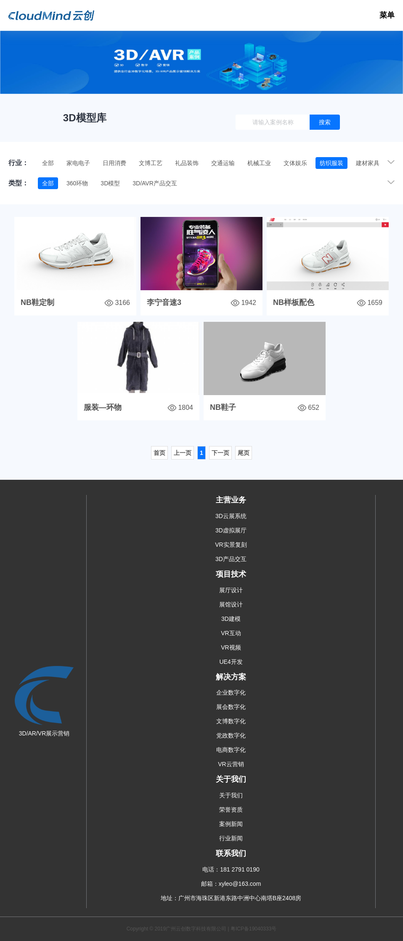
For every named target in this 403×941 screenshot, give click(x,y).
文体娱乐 (295, 163)
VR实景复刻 (231, 544)
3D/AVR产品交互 (155, 183)
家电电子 (78, 163)
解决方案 (231, 677)
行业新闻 (231, 838)
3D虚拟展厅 (231, 530)
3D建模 (231, 618)
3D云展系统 (231, 516)
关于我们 (231, 779)
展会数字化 (231, 706)
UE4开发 (230, 661)
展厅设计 (231, 590)
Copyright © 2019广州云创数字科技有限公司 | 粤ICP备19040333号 (202, 929)
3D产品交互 (231, 559)
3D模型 (110, 183)
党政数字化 (231, 735)
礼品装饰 (187, 163)
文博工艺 (150, 163)
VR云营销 (231, 764)
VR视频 (231, 647)
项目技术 (231, 574)
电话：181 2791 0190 (230, 869)
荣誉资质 (231, 809)
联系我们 (231, 853)
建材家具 (367, 163)
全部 (48, 163)
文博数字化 (231, 721)
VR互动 (231, 633)
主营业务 (231, 500)
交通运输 (223, 163)
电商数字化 (231, 749)
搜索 (325, 122)
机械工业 (259, 163)
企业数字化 (231, 692)
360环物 (77, 183)
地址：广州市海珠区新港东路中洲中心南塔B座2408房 (231, 898)
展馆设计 (231, 604)
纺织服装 (331, 163)
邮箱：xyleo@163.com (231, 883)
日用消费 (114, 163)
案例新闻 (231, 824)
